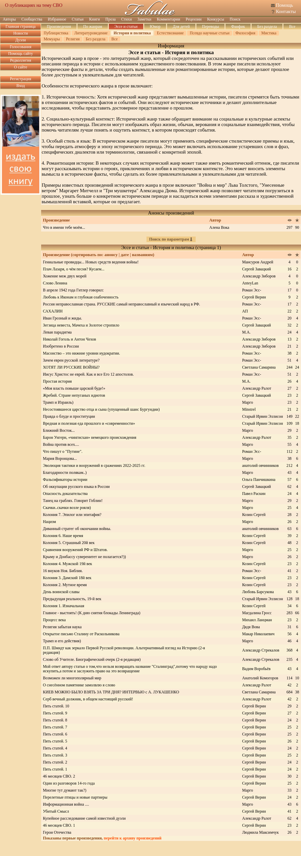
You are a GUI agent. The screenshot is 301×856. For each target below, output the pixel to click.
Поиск (235, 19)
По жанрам (92, 26)
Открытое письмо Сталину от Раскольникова (81, 634)
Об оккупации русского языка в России (76, 486)
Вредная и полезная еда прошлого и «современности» (89, 423)
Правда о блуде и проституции (69, 416)
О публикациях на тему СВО (33, 5)
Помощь (284, 5)
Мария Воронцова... (60, 458)
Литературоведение (91, 33)
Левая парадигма (57, 332)
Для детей (181, 26)
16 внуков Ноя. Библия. (63, 571)
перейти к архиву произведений (133, 838)
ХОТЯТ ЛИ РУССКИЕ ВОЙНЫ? (71, 367)
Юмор (155, 26)
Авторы (9, 19)
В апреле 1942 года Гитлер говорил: (73, 290)
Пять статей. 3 (55, 755)
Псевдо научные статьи (209, 33)
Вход (20, 85)
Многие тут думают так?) (64, 790)
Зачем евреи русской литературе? (71, 360)
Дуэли (20, 40)
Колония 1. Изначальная (63, 606)
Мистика (268, 33)
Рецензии (193, 19)
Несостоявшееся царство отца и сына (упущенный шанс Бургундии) (101, 409)
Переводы (210, 26)
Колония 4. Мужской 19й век (67, 564)
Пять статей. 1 (55, 769)
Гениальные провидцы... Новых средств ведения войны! (91, 262)
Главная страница (21, 26)
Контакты (286, 11)
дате (125, 254)
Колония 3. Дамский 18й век (67, 578)
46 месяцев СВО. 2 (59, 776)
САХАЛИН (53, 311)
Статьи (78, 19)
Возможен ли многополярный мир (72, 678)
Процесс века (54, 620)
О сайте (20, 67)
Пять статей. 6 (55, 734)
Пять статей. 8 (55, 720)
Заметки (144, 19)
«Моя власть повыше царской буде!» (74, 388)
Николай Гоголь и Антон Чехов (69, 339)
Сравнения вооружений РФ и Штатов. (75, 550)
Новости (20, 33)
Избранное (57, 19)
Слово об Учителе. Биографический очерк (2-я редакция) (92, 659)
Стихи (126, 19)
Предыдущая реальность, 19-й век (72, 599)
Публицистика (56, 33)
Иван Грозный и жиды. (62, 318)
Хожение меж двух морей (65, 276)
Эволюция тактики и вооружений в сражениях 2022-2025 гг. (94, 465)
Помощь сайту (20, 53)
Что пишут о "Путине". (62, 451)
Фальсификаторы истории (65, 479)
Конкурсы (215, 19)
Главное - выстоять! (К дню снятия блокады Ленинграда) (91, 613)
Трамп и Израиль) (58, 402)
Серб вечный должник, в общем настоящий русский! (88, 699)
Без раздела (267, 26)
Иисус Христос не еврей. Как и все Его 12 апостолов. (88, 374)
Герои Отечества (57, 832)
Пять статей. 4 (55, 748)
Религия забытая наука (62, 627)
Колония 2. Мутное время (65, 585)
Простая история (57, 381)
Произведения (59, 26)
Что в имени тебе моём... (64, 227)
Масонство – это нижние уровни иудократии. (81, 353)
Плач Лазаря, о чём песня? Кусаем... (73, 269)
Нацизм (49, 521)
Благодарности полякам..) (65, 472)
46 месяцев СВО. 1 (59, 825)
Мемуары (52, 39)
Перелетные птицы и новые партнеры (75, 797)
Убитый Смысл (56, 811)
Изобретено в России (61, 346)
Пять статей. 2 (55, 762)
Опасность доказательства (65, 493)
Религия (73, 39)
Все (292, 26)
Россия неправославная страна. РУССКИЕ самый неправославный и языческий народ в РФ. (121, 304)
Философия (245, 33)
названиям (142, 254)
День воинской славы (61, 592)
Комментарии (168, 19)
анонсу (111, 254)
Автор (248, 254)
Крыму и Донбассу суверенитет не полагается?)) (84, 557)
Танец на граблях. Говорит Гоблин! (73, 500)
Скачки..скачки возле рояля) (67, 507)
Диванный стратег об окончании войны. (77, 528)
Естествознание (170, 33)
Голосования (20, 47)
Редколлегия (20, 60)
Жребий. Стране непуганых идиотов (74, 395)
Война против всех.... (61, 444)
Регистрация (20, 79)
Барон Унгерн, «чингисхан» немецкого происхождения (89, 437)
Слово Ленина (55, 283)
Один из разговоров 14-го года (69, 783)
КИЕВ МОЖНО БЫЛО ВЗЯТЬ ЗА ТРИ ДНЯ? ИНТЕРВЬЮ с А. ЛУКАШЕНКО (111, 692)
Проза (110, 19)
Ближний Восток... (59, 430)
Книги (94, 19)
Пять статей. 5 (55, 741)
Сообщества (31, 19)
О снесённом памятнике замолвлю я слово (79, 685)
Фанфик (238, 26)
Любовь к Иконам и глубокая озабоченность (80, 297)
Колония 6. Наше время (63, 535)
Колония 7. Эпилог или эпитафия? (72, 514)
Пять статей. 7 (55, 727)
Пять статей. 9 (55, 713)
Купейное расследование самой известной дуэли (84, 818)
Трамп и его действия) (62, 641)
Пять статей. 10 (56, 706)
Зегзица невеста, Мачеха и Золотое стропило (81, 325)
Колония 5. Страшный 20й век (69, 543)
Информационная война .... (66, 804)
